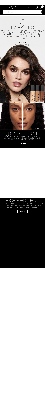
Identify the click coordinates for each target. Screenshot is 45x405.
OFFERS (30, 8)
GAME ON (22, 211)
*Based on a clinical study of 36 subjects (22, 45)
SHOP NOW (22, 42)
